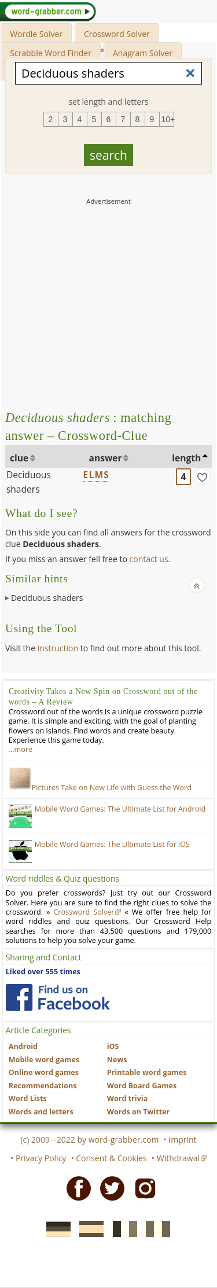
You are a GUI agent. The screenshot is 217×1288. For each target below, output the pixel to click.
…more (20, 749)
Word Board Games (142, 1086)
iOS (113, 1046)
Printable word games (147, 1072)
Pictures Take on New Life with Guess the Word (100, 787)
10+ (167, 119)
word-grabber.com (124, 1139)
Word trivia (127, 1098)
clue (19, 458)
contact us (149, 558)
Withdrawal (178, 1158)
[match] (202, 476)
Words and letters (41, 1112)
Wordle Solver (36, 33)
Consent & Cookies (111, 1158)
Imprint (182, 1139)
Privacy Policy (41, 1158)
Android (23, 1046)
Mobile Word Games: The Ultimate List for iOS (112, 844)
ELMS (96, 474)
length (186, 458)
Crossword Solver (117, 33)
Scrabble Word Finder (50, 52)
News (117, 1060)
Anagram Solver (142, 52)
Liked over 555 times (43, 972)
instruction (58, 648)
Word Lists (28, 1098)
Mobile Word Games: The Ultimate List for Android (120, 809)
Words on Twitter (138, 1112)
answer (105, 458)
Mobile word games (44, 1060)
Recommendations (43, 1086)
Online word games (44, 1072)
